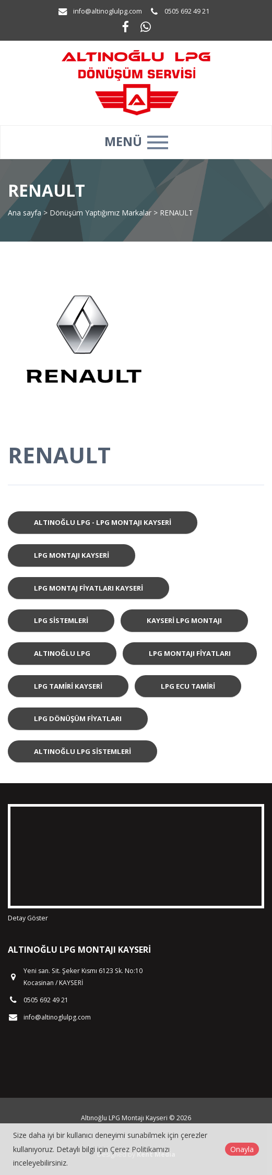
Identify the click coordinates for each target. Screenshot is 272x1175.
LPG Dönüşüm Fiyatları (78, 718)
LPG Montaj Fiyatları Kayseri (88, 588)
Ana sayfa (24, 213)
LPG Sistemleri (61, 620)
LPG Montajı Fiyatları (190, 653)
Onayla (242, 1149)
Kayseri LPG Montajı (184, 620)
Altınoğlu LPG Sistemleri (82, 751)
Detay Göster (28, 918)
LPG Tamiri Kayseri (68, 686)
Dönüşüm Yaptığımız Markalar (100, 213)
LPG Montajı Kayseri (71, 555)
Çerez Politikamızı (140, 1149)
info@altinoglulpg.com (107, 11)
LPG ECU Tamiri (188, 686)
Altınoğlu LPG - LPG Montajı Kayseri (102, 522)
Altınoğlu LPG (62, 653)
